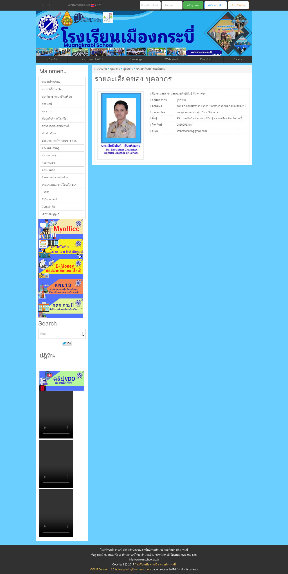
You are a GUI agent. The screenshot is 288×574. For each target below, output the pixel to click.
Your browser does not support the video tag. (56, 414)
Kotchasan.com (141, 569)
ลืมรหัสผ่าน (238, 5)
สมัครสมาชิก (215, 5)
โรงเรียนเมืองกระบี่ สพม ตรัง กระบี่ (127, 38)
